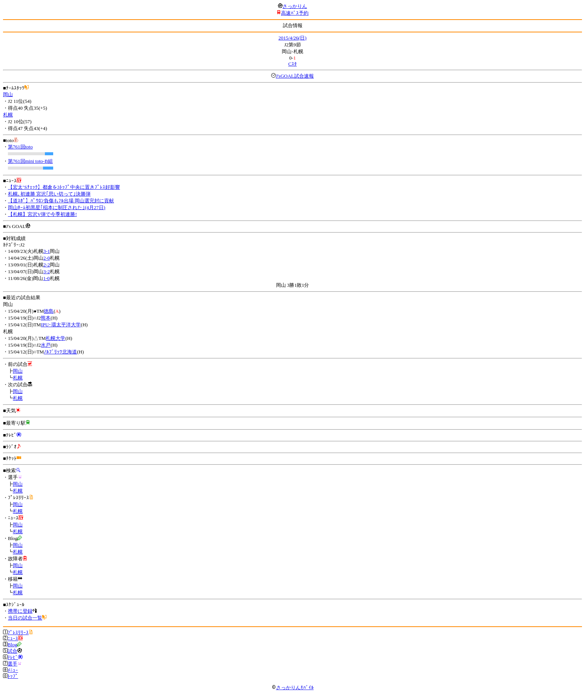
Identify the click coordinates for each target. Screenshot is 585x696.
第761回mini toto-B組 (30, 161)
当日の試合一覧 (25, 618)
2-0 (46, 258)
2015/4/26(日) (292, 38)
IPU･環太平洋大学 (61, 324)
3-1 (46, 251)
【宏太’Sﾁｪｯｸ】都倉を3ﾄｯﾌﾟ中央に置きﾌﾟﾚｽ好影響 (64, 187)
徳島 (49, 311)
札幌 (8, 115)
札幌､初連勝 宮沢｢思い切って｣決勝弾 (49, 194)
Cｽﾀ (292, 64)
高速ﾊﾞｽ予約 (295, 13)
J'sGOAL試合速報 (295, 76)
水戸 (46, 345)
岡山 (8, 94)
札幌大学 (55, 338)
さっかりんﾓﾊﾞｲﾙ (293, 687)
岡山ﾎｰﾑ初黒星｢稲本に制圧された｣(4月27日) (56, 207)
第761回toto (20, 147)
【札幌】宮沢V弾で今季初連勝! (42, 214)
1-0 (46, 278)
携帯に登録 (20, 611)
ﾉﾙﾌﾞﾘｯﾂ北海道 (60, 352)
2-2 (46, 265)
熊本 (46, 318)
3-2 (46, 271)
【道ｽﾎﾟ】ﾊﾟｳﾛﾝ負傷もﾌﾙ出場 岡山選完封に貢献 (61, 200)
